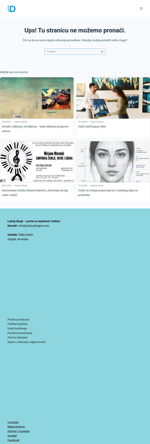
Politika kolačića (17, 323)
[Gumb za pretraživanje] (102, 52)
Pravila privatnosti (18, 319)
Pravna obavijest (17, 337)
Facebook (13, 440)
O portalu (13, 422)
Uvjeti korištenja (17, 328)
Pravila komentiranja (19, 333)
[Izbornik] (141, 8)
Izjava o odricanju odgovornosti (26, 342)
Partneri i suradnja (18, 431)
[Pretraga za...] (72, 52)
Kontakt (12, 435)
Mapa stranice (16, 426)
